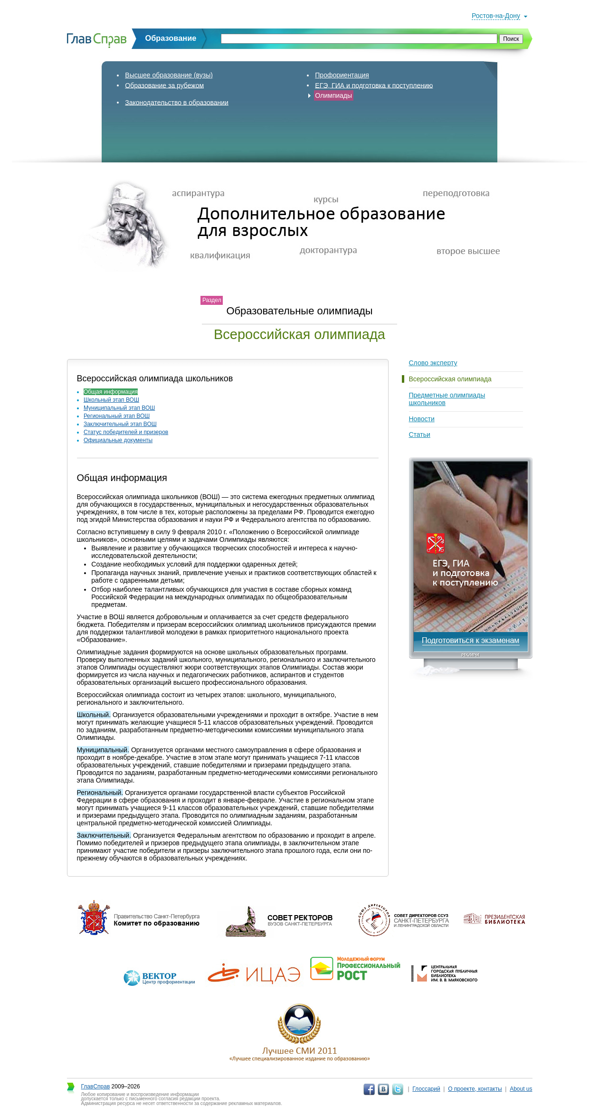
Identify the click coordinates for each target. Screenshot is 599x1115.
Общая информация (111, 391)
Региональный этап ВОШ (117, 416)
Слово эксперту (433, 363)
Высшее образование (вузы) (169, 75)
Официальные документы (118, 440)
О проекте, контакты (475, 1089)
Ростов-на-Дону (496, 15)
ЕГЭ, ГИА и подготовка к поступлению (374, 85)
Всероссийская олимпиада (450, 379)
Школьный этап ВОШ (111, 400)
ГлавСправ (95, 1086)
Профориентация (342, 75)
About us (521, 1089)
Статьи (419, 434)
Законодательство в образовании (176, 102)
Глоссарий (426, 1089)
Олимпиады (333, 95)
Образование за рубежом (164, 85)
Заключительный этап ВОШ (120, 424)
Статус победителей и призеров (126, 432)
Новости (422, 419)
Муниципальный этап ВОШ (119, 408)
